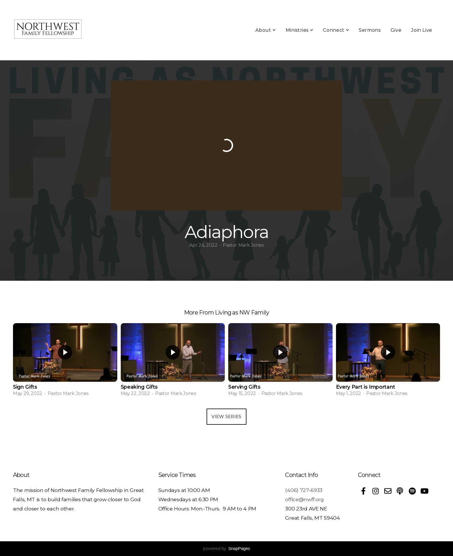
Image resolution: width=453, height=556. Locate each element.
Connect (336, 30)
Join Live (421, 30)
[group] (65, 361)
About (265, 30)
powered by (226, 548)
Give (396, 30)
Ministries (299, 30)
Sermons (369, 30)
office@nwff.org (304, 499)
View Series (226, 416)
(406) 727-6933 (303, 490)
